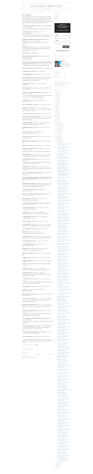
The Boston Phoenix (43, 127)
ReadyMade (40, 198)
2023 (57, 91)
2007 (57, 114)
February (59, 142)
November (59, 125)
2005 (57, 117)
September (59, 128)
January (58, 462)
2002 (57, 465)
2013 (57, 108)
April (58, 138)
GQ (35, 131)
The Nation (25, 27)
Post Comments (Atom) (32, 357)
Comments (58, 76)
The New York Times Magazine (44, 260)
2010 (57, 110)
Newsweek (40, 253)
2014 (57, 106)
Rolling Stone (43, 116)
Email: (57, 40)
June (58, 134)
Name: (57, 34)
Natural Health (42, 31)
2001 (57, 466)
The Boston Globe (37, 107)
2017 (57, 102)
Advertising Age (42, 136)
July (58, 132)
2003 (57, 121)
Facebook (56, 15)
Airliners (48, 56)
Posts (56, 74)
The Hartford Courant (40, 224)
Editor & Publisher (47, 310)
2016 (57, 104)
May (58, 136)
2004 (57, 119)
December (59, 123)
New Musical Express (41, 304)
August (58, 130)
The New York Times (30, 40)
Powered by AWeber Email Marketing (62, 50)
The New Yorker (37, 83)
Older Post (50, 354)
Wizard (30, 53)
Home (37, 354)
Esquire (49, 172)
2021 (57, 95)
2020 (57, 96)
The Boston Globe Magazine (40, 47)
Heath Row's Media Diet (47, 6)
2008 (57, 112)
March (58, 140)
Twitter (55, 19)
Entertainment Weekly (40, 298)
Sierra (42, 141)
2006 (57, 115)
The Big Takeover (44, 113)
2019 (57, 98)
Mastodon (56, 18)
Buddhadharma (42, 336)
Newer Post (25, 354)
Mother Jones (39, 77)
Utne (35, 100)
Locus (44, 68)
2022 (57, 93)
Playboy (35, 212)
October (58, 127)
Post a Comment (26, 352)
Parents (24, 319)
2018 (57, 100)
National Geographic (41, 87)
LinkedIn (56, 16)
